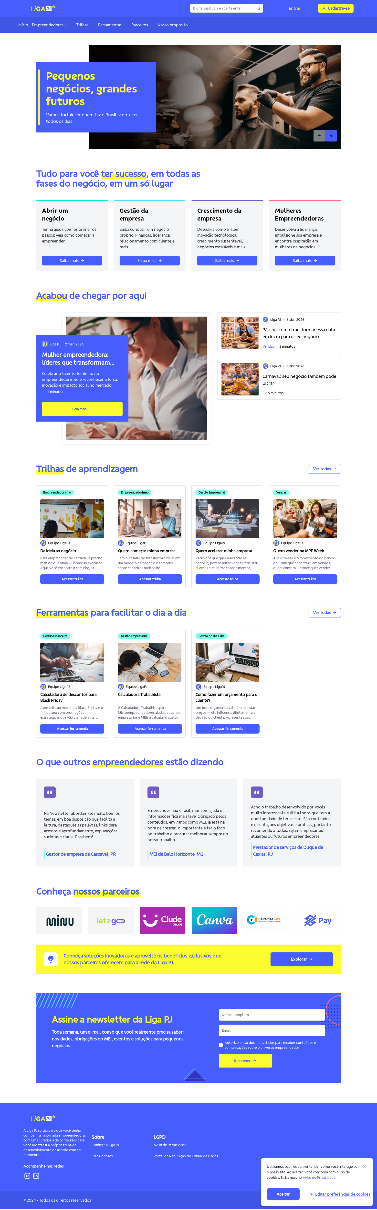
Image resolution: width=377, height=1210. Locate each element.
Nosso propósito (173, 25)
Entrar (295, 8)
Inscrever (245, 1061)
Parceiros (139, 25)
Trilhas (82, 25)
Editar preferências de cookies (339, 1194)
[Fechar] (364, 1166)
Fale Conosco (102, 1157)
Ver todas (324, 469)
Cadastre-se (336, 8)
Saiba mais (72, 260)
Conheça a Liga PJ (105, 1146)
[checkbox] (221, 1046)
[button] (279, 332)
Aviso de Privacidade (170, 1146)
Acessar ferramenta (72, 729)
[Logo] (43, 8)
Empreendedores (49, 25)
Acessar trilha (72, 579)
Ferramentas (110, 25)
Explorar (302, 960)
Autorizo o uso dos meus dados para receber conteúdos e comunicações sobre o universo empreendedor (270, 1046)
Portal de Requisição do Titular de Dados (186, 1157)
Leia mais (82, 409)
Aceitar (283, 1194)
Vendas (268, 346)
